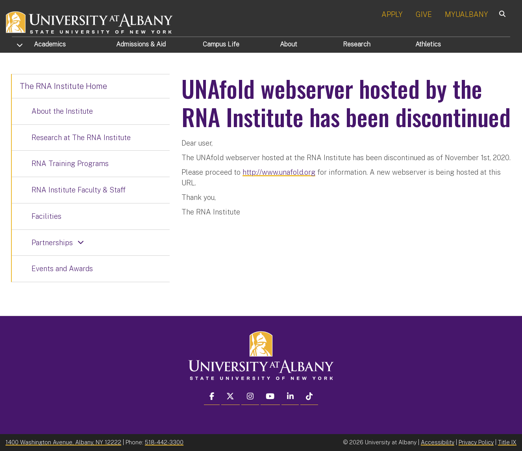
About (288, 44)
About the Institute (62, 111)
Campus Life (221, 44)
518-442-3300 (164, 442)
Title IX (507, 442)
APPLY (392, 14)
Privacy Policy (476, 442)
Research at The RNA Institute (81, 137)
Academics (50, 44)
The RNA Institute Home (63, 86)
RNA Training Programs (70, 163)
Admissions (141, 44)
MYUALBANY (466, 14)
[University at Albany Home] (90, 21)
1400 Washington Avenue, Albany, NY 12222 (63, 442)
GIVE (424, 14)
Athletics (428, 44)
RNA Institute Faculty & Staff (78, 190)
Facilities (46, 216)
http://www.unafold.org (278, 172)
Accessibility (437, 442)
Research (356, 44)
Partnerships (52, 242)
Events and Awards (62, 268)
